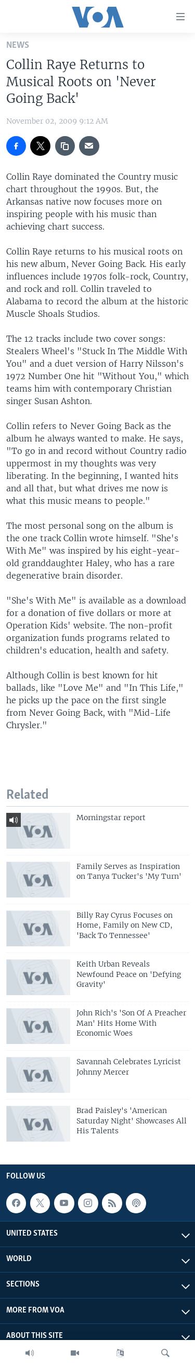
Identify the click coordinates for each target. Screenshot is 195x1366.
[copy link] (65, 146)
